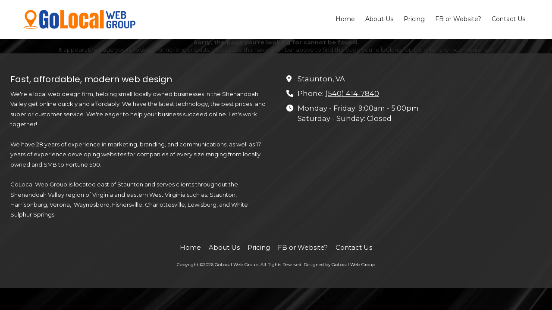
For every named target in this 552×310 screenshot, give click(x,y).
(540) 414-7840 (352, 93)
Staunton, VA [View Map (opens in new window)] (321, 78)
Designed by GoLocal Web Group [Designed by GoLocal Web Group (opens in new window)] (339, 264)
